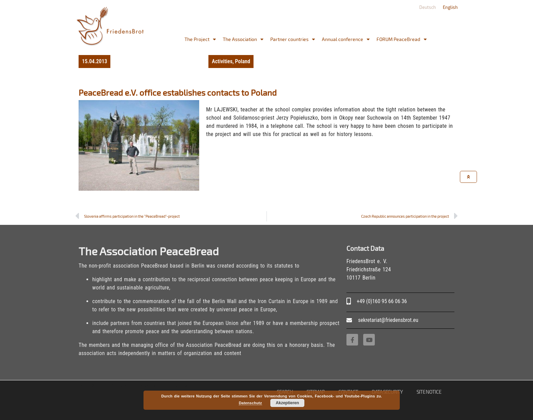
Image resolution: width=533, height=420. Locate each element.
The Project (200, 39)
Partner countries (292, 39)
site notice (428, 392)
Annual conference (346, 39)
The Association (243, 39)
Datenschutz (250, 403)
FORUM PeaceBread (402, 39)
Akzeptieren (287, 403)
